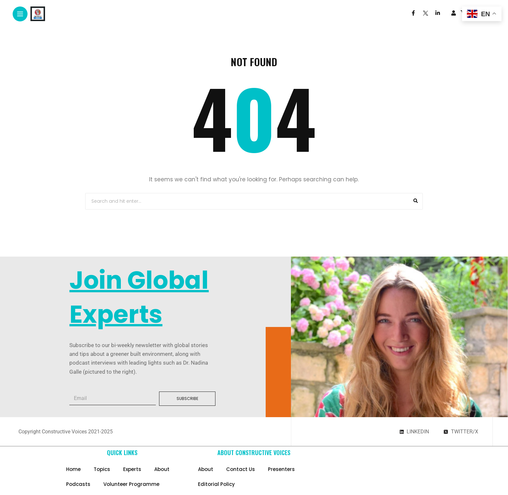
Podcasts (78, 484)
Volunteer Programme (131, 484)
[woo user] (453, 13)
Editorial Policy (216, 484)
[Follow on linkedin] (437, 13)
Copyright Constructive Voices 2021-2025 (65, 432)
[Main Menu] (20, 14)
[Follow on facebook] (413, 13)
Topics (102, 469)
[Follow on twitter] (425, 13)
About (161, 469)
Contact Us (240, 469)
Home (73, 469)
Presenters (281, 469)
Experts (132, 469)
